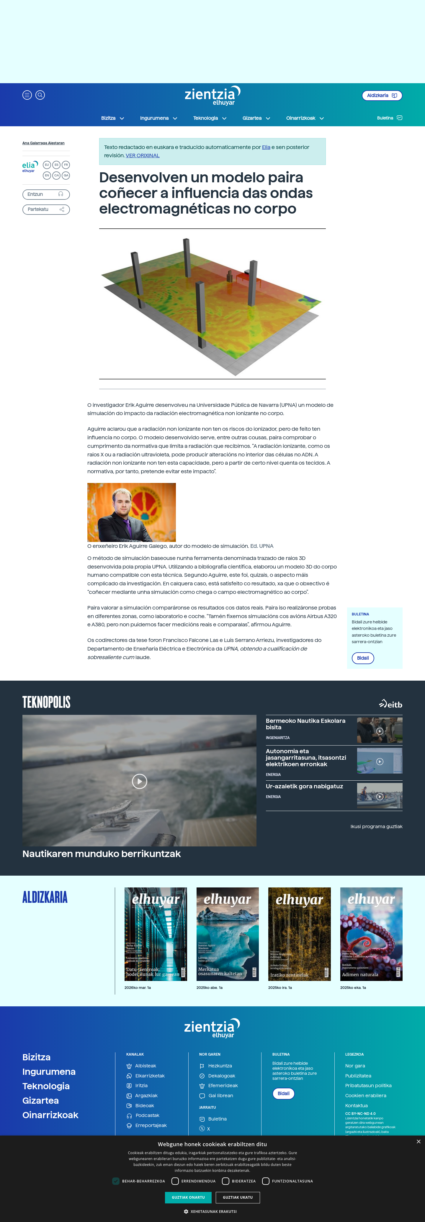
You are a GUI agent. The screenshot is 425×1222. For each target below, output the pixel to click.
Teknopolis (46, 701)
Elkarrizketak (145, 1076)
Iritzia (137, 1086)
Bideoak (140, 1106)
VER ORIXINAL (143, 155)
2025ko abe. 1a (210, 987)
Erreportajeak (146, 1126)
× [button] (418, 1142)
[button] (27, 94)
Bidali (363, 658)
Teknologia (46, 1086)
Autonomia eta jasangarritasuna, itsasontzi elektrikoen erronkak (306, 758)
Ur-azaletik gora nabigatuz (304, 786)
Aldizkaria (382, 96)
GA (66, 175)
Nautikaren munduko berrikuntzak (101, 853)
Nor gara (355, 1066)
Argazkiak (142, 1096)
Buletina (390, 118)
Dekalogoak (217, 1076)
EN (47, 175)
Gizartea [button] (257, 118)
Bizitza (36, 1057)
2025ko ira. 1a (280, 987)
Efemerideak (218, 1086)
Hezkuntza (215, 1066)
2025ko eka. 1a (353, 987)
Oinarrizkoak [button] (305, 118)
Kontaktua (356, 1105)
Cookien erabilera (365, 1095)
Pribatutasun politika (368, 1085)
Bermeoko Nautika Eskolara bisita (306, 724)
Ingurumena (49, 1071)
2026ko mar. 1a (138, 987)
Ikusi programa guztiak (377, 826)
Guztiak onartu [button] (188, 1197)
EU (47, 165)
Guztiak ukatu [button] (238, 1197)
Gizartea (40, 1100)
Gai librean (216, 1096)
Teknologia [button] (210, 118)
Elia (266, 147)
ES (56, 165)
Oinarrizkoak (50, 1115)
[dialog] (212, 1179)
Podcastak (142, 1116)
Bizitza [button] (113, 118)
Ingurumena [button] (159, 118)
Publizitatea (358, 1076)
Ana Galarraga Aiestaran (43, 143)
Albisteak (141, 1066)
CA (56, 175)
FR (66, 165)
